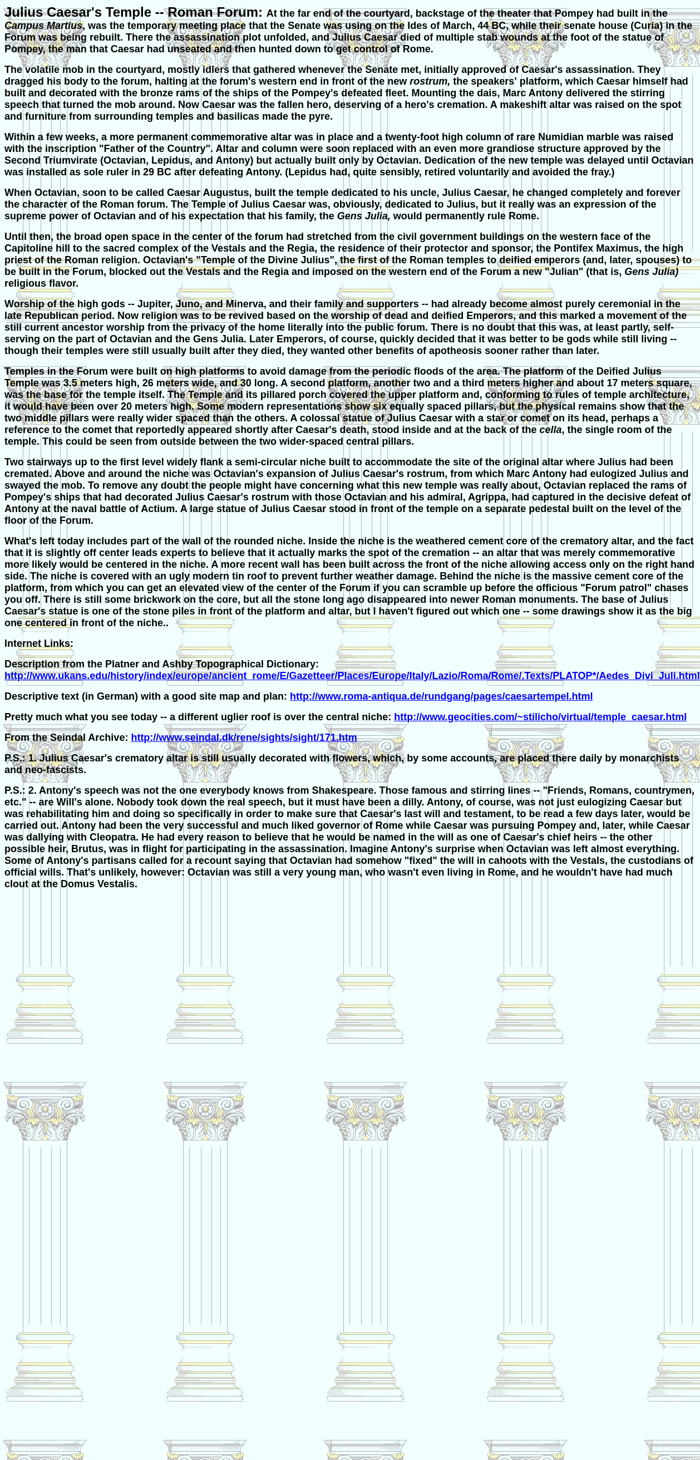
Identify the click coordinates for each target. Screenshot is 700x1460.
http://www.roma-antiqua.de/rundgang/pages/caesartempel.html (441, 696)
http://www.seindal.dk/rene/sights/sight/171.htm (244, 737)
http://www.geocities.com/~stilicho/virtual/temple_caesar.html (540, 716)
